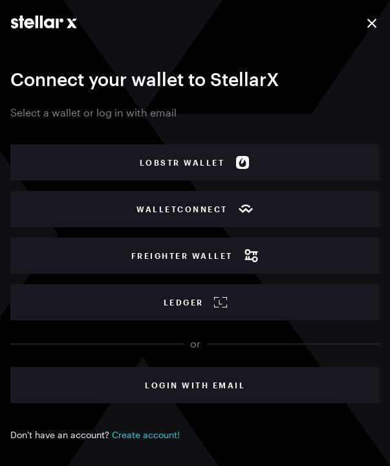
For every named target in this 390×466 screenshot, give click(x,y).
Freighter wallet (195, 255)
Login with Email (195, 385)
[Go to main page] (44, 22)
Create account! (146, 434)
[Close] (372, 23)
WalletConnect (195, 209)
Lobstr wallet (195, 162)
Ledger (195, 302)
